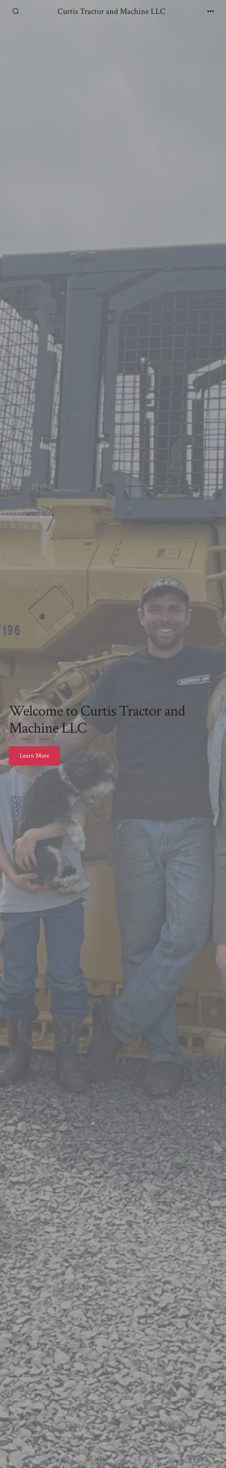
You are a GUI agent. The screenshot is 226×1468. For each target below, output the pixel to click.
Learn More (34, 756)
